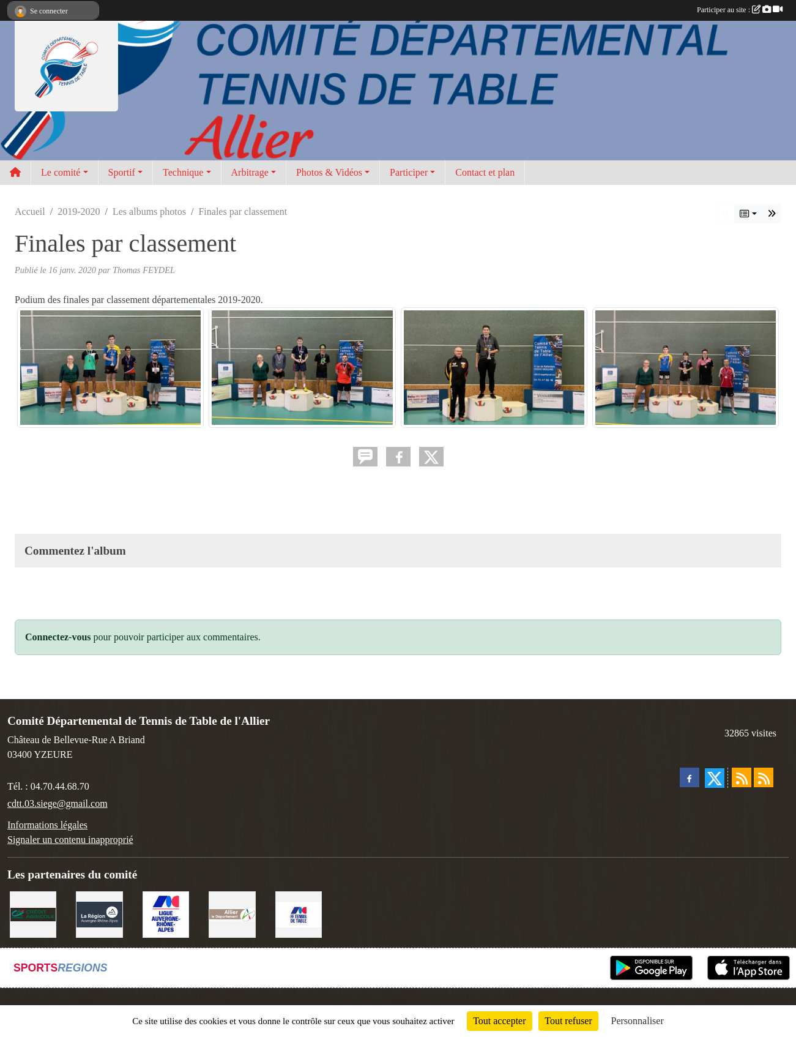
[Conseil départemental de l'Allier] (232, 913)
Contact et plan (485, 172)
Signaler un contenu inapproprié (70, 839)
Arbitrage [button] (250, 172)
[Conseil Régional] (99, 913)
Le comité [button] (60, 172)
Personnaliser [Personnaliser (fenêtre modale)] (637, 1021)
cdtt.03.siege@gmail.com (57, 803)
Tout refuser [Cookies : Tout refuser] (568, 1021)
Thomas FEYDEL (144, 270)
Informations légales (47, 825)
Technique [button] (183, 172)
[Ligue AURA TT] (166, 913)
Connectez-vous (58, 637)
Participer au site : (740, 10)
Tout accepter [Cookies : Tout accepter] (499, 1021)
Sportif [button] (121, 172)
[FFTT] (298, 913)
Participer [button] (409, 172)
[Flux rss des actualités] (741, 777)
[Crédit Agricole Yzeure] (33, 913)
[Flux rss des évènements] (763, 777)
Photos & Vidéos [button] (329, 172)
